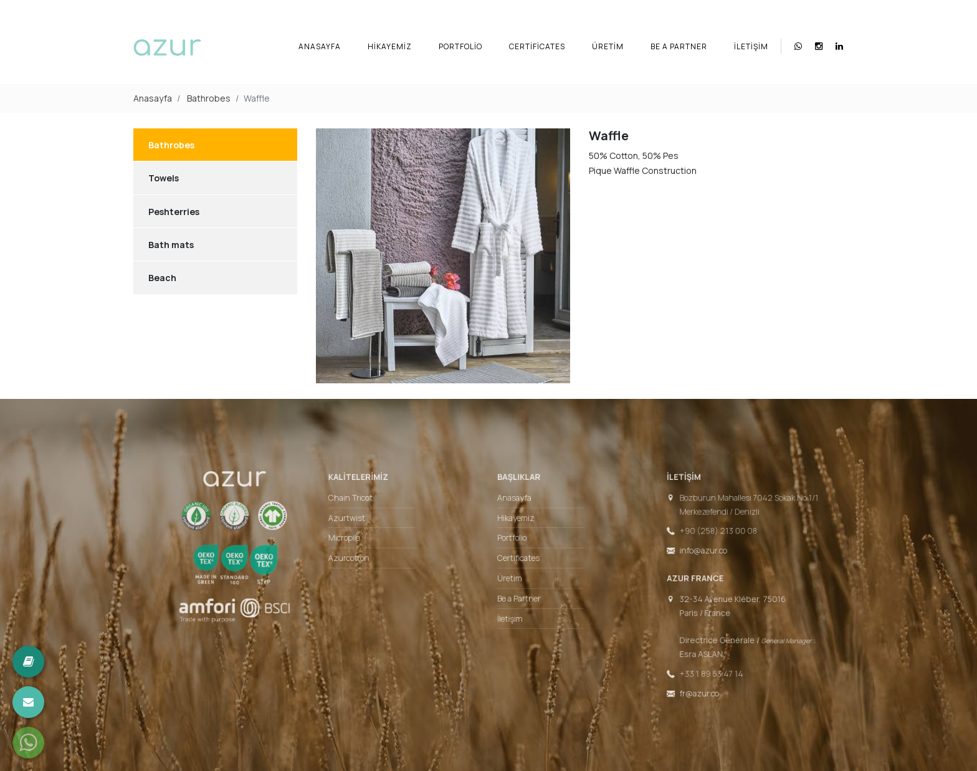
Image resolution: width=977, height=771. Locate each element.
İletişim (751, 46)
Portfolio (460, 46)
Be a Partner (679, 46)
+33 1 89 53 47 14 (687, 664)
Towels (163, 178)
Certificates (537, 46)
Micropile (359, 542)
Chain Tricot (365, 507)
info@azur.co (680, 554)
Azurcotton (363, 560)
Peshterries (173, 212)
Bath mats (171, 245)
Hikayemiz (390, 46)
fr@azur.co (676, 681)
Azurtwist (361, 525)
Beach (162, 278)
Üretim (608, 46)
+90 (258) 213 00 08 (693, 536)
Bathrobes (209, 98)
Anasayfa (319, 46)
